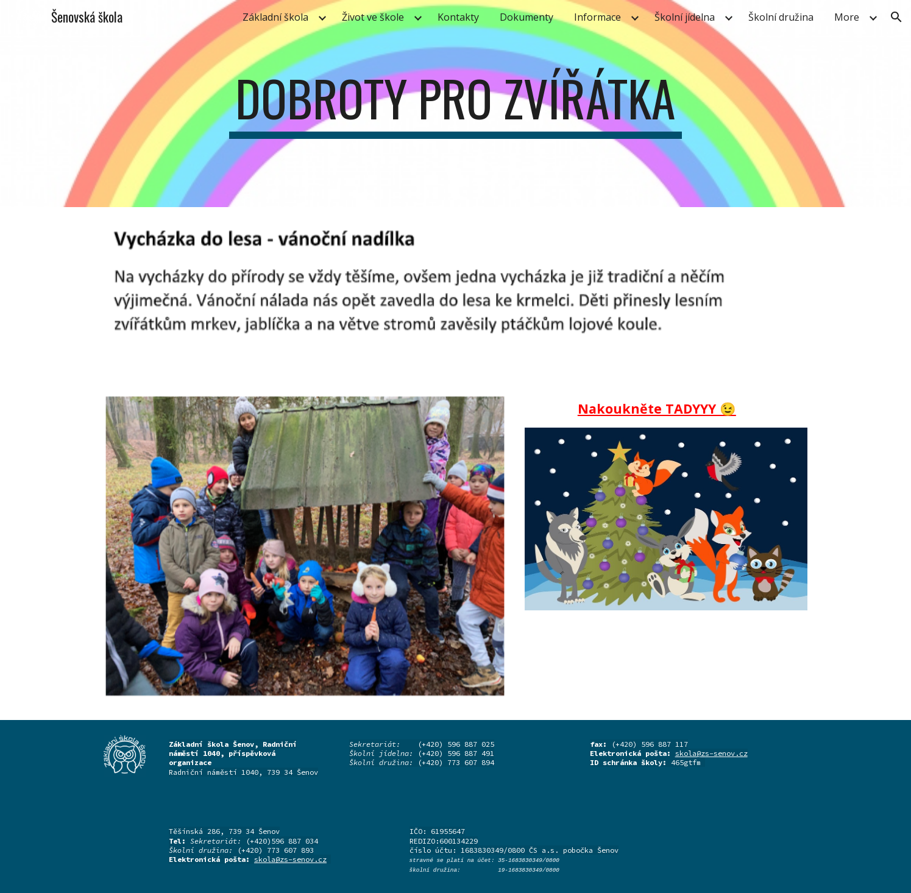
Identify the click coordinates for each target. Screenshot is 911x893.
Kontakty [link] (458, 17)
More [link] (846, 17)
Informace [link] (597, 17)
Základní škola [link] (275, 17)
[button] (896, 17)
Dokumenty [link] (526, 17)
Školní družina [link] (781, 17)
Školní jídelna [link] (684, 17)
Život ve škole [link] (373, 17)
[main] (455, 103)
